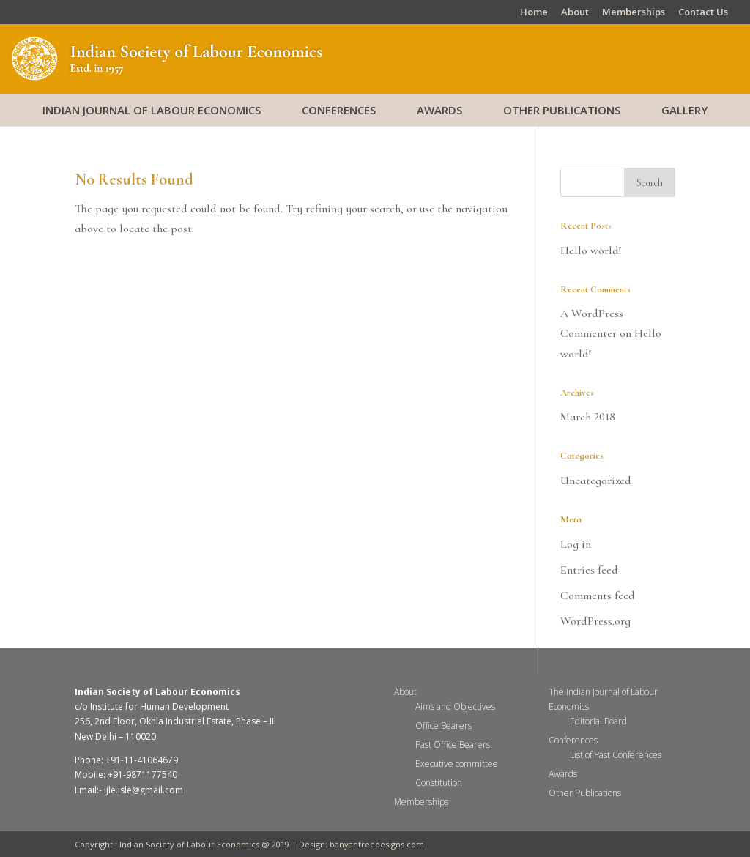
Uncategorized (595, 480)
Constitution (438, 782)
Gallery (684, 110)
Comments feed (597, 595)
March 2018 (587, 416)
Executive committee (456, 763)
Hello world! (590, 250)
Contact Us (703, 12)
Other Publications (561, 110)
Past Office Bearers (452, 744)
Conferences (339, 110)
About (575, 12)
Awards (439, 110)
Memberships (633, 12)
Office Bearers (443, 725)
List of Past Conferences (615, 755)
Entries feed (589, 570)
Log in (575, 544)
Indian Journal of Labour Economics (151, 110)
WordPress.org (595, 621)
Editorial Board (598, 721)
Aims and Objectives (455, 706)
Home (534, 12)
